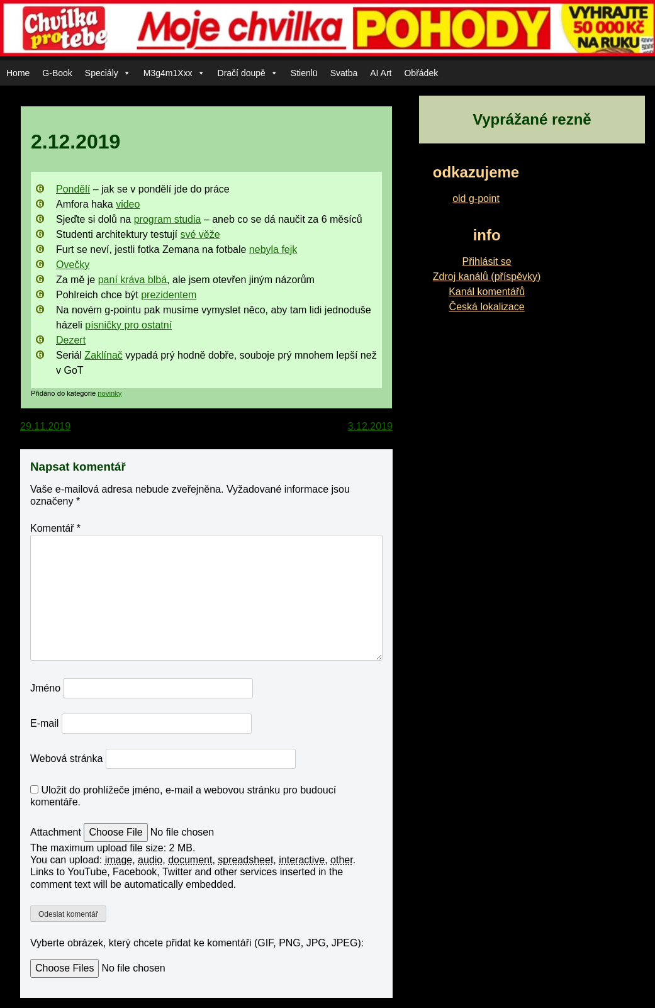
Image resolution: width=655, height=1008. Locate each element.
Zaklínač (103, 355)
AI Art (380, 73)
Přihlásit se (487, 261)
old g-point (476, 198)
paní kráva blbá (132, 279)
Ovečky (72, 264)
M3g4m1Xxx (174, 73)
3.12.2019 (370, 426)
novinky (109, 393)
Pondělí (73, 189)
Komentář (55, 528)
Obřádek (421, 73)
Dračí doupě (248, 73)
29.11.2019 (45, 426)
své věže (200, 234)
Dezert (71, 340)
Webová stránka (66, 758)
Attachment (57, 832)
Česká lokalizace (487, 306)
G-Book (57, 73)
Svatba (344, 73)
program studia (167, 219)
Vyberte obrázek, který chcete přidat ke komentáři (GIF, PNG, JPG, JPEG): (197, 943)
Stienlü (304, 73)
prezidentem (168, 294)
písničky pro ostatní (128, 325)
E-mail (44, 723)
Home (18, 73)
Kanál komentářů (487, 291)
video (128, 204)
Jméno (45, 688)
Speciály (108, 73)
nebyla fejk (273, 249)
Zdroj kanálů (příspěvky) (487, 276)
